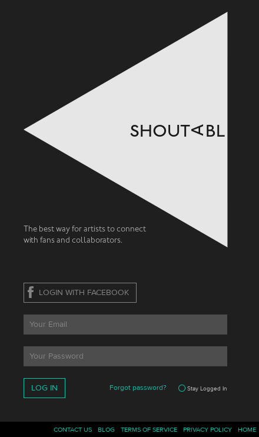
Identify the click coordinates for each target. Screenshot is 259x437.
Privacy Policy (207, 429)
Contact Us (73, 429)
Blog (106, 429)
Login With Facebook (84, 292)
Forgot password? (138, 387)
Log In (44, 388)
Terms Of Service (149, 429)
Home (247, 429)
